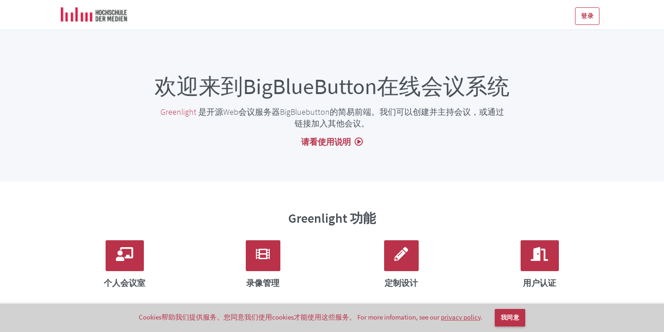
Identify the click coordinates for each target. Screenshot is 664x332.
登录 (587, 16)
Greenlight (178, 112)
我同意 (510, 317)
